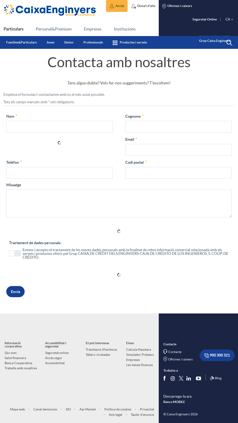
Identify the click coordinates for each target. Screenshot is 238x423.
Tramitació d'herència (101, 349)
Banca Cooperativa (18, 363)
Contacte (175, 352)
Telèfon (14, 161)
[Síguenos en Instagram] (173, 378)
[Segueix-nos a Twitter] (181, 378)
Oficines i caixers (180, 359)
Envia (15, 292)
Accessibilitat (55, 363)
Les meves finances (139, 365)
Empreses (133, 360)
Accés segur (53, 358)
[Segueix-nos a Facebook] (165, 378)
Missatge (13, 185)
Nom (12, 115)
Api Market (87, 409)
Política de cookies (117, 409)
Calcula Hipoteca (138, 349)
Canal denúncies (45, 409)
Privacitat (146, 409)
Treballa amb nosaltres (21, 368)
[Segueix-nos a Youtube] (199, 378)
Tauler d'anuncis (142, 414)
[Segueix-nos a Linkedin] (189, 378)
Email (131, 138)
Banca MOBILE (174, 402)
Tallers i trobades (98, 354)
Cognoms (134, 115)
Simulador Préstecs (140, 354)
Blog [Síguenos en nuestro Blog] (215, 378)
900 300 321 (217, 355)
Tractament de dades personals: (35, 243)
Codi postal (136, 161)
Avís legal (115, 414)
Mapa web (17, 409)
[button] (117, 6)
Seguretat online (57, 353)
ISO (68, 409)
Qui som (11, 353)
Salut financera (15, 358)
